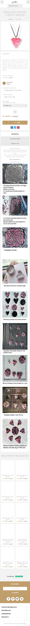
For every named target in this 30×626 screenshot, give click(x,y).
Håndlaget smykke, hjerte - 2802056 (22, 518)
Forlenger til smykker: (9, 88)
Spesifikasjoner (15, 138)
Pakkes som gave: (7, 94)
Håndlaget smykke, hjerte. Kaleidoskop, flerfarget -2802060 (22, 563)
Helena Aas (10, 75)
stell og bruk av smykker (15, 162)
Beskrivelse (15, 134)
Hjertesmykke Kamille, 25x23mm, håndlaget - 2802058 (22, 541)
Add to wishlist (15, 112)
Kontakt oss (15, 143)
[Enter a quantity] (4, 123)
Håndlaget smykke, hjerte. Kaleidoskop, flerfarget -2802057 (8, 541)
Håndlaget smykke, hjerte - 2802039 (22, 497)
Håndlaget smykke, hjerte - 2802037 (8, 497)
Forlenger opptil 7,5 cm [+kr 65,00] (12, 90)
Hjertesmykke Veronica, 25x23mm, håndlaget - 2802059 (7, 563)
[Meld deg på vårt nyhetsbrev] (15, 588)
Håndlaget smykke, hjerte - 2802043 (8, 518)
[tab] (15, 134)
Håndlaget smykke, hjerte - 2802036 (22, 476)
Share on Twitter (15, 127)
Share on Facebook (12, 127)
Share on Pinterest (18, 127)
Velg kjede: (5, 101)
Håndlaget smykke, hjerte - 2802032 (8, 476)
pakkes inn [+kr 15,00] (9, 97)
